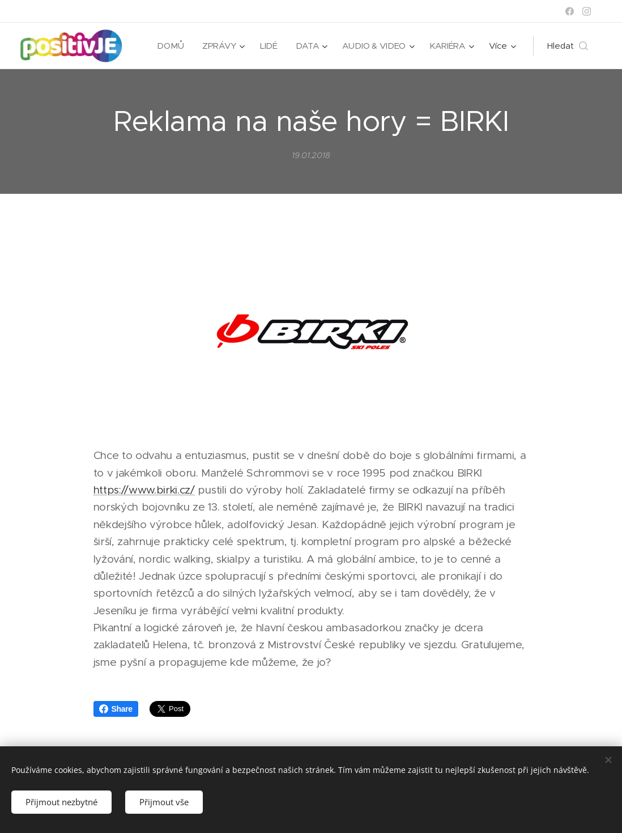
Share (116, 708)
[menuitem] (170, 46)
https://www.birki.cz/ (144, 489)
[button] (567, 46)
